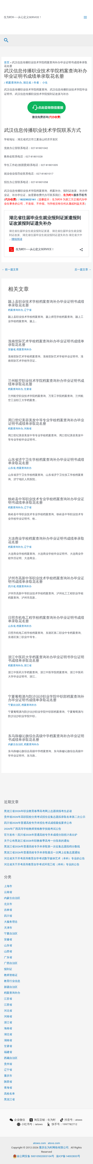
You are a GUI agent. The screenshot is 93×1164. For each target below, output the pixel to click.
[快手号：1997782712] (62, 1124)
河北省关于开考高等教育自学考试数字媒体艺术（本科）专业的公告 (44, 858)
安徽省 (12, 349)
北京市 (8, 904)
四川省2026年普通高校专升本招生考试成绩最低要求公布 (38, 822)
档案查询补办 (14, 82)
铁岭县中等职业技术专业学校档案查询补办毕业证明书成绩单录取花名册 (46, 500)
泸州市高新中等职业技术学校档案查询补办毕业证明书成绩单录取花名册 (46, 580)
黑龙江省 (9, 1099)
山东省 (12, 468)
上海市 (8, 886)
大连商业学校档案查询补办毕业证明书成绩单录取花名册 (46, 540)
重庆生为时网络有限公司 (54, 1147)
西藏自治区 (10, 1057)
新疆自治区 (10, 986)
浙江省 (28, 665)
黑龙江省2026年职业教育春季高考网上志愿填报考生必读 (38, 811)
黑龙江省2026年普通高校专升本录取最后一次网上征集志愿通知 (42, 852)
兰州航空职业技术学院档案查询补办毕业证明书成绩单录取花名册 (46, 382)
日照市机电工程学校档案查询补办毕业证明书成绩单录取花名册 (46, 619)
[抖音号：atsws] (71, 1120)
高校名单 (9, 1093)
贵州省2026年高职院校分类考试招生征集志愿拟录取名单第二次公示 (44, 816)
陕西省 (8, 1081)
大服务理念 (10, 921)
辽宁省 (28, 310)
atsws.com (39, 1143)
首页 (6, 62)
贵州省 (8, 1063)
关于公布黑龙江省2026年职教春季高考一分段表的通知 (36, 840)
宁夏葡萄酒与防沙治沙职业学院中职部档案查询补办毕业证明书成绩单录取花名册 (46, 698)
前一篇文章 (10, 269)
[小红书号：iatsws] (30, 1124)
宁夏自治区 (14, 704)
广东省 (8, 957)
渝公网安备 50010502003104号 (33, 1156)
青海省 (8, 1087)
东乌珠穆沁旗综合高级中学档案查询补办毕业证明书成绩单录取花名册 (46, 737)
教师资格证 (10, 975)
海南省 (8, 1028)
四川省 (12, 586)
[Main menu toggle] (85, 17)
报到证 (8, 969)
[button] (6, 40)
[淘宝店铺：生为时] (42, 1120)
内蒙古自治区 (15, 744)
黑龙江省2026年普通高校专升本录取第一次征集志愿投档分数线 (42, 846)
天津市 (8, 927)
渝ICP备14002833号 (68, 1156)
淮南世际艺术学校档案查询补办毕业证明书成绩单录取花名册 (46, 343)
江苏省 (8, 998)
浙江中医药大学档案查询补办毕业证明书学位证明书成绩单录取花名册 (46, 658)
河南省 (28, 428)
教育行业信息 (12, 981)
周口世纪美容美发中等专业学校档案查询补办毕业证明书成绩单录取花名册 (46, 422)
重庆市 (8, 1075)
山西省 (8, 951)
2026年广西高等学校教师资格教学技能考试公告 (32, 828)
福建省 (8, 1052)
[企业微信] (17, 1120)
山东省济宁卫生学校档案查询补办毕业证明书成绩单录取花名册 (46, 461)
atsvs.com (54, 1143)
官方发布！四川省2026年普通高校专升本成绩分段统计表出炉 (40, 834)
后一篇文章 (83, 269)
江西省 (8, 1004)
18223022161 (27, 199)
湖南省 (8, 1040)
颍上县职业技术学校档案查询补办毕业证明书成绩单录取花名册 (46, 303)
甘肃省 (28, 389)
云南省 (8, 892)
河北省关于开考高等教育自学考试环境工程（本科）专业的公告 (41, 864)
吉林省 (8, 909)
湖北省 (27, 82)
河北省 (8, 1010)
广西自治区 (10, 963)
